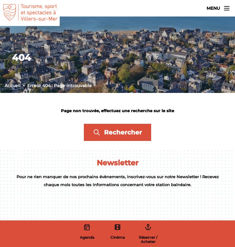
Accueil (13, 85)
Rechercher (117, 132)
